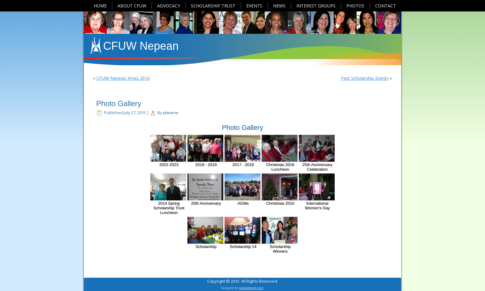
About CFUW (132, 6)
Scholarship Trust (213, 6)
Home (100, 6)
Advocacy (168, 6)
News (279, 6)
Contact (385, 6)
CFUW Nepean (141, 46)
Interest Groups (316, 6)
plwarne (170, 112)
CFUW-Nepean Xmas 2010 (123, 78)
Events (254, 6)
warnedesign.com (251, 287)
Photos (355, 6)
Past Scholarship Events (364, 78)
